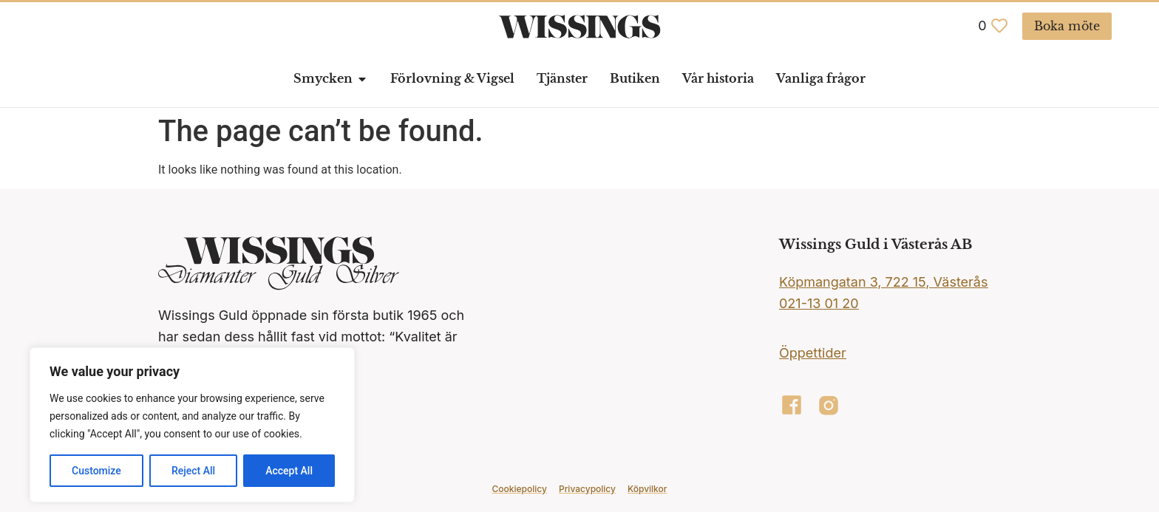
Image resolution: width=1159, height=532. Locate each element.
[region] (192, 424)
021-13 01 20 (819, 303)
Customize (96, 471)
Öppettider (812, 353)
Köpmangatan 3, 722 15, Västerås (883, 282)
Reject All (193, 471)
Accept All (289, 471)
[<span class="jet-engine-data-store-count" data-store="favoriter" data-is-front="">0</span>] (999, 26)
